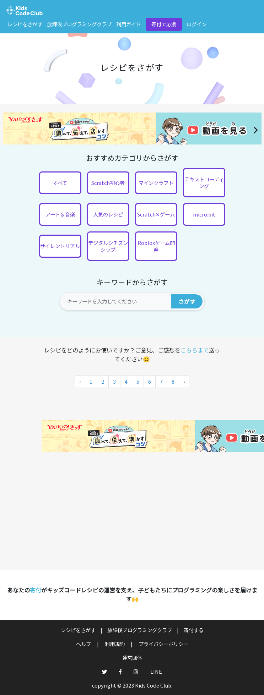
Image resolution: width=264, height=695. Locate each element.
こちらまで (195, 350)
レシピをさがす (24, 24)
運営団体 (132, 657)
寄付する (194, 630)
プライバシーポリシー (163, 643)
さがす (186, 301)
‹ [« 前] (80, 381)
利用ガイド (128, 24)
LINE (156, 671)
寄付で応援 (163, 24)
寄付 (35, 590)
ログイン (196, 24)
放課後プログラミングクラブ (79, 24)
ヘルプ (84, 643)
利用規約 (115, 643)
